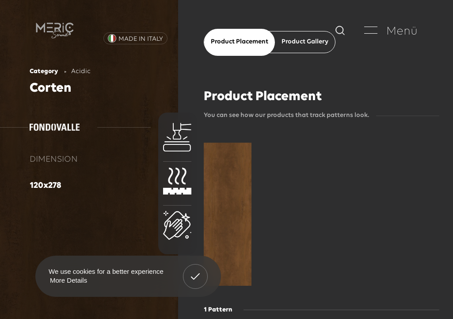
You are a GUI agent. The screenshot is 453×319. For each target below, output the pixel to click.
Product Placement (239, 42)
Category (44, 71)
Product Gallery (305, 42)
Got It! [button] (195, 269)
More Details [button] (68, 280)
